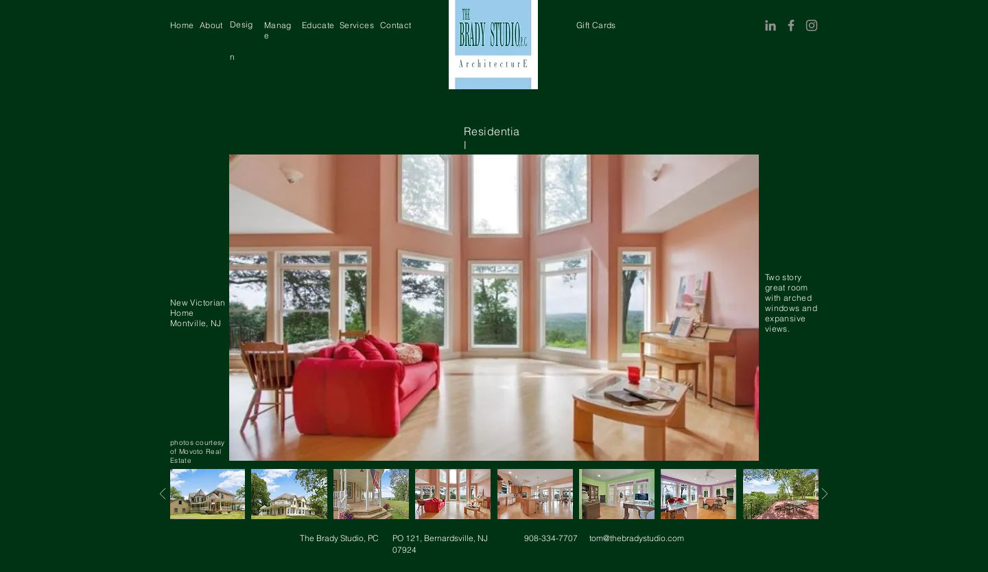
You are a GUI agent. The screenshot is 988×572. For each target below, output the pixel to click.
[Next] (162, 494)
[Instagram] (811, 25)
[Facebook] (791, 25)
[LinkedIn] (770, 25)
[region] (182, 25)
